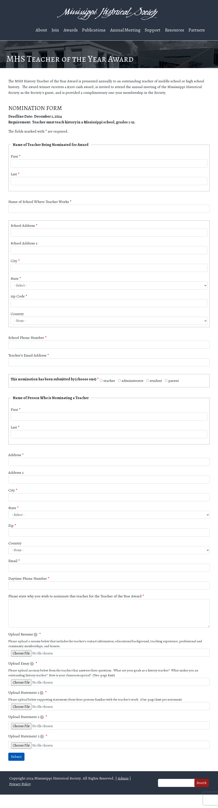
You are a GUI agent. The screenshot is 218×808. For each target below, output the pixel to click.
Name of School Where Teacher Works (38, 201)
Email (12, 560)
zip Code (18, 296)
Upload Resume (23, 634)
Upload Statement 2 (26, 716)
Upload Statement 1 (26, 692)
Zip (11, 525)
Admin (123, 778)
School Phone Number (26, 337)
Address (14, 454)
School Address (23, 225)
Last (14, 174)
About (41, 30)
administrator (132, 380)
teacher (109, 380)
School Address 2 (24, 243)
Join (55, 30)
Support (153, 30)
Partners (196, 30)
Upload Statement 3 (26, 736)
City (14, 260)
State (15, 278)
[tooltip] (35, 635)
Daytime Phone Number (27, 578)
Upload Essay (21, 663)
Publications (94, 30)
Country (17, 313)
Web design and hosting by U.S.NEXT (109, 801)
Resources (174, 30)
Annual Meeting (125, 30)
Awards (70, 30)
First (14, 156)
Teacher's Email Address (27, 355)
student (156, 380)
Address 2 (16, 472)
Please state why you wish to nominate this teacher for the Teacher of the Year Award (75, 596)
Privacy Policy (20, 784)
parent (173, 380)
